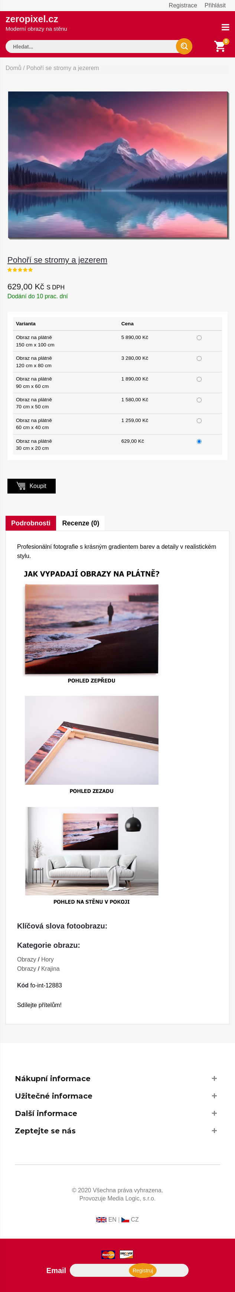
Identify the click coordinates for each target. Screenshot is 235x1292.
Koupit (31, 485)
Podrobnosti (30, 523)
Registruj (141, 1270)
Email (56, 1270)
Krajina (50, 969)
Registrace (183, 5)
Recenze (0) (80, 523)
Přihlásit (215, 5)
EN (112, 1219)
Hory (47, 959)
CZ (134, 1219)
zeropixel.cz (36, 23)
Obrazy (26, 959)
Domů (14, 68)
